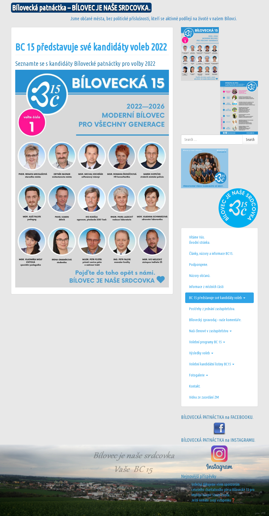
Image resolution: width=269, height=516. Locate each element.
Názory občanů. (199, 276)
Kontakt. (194, 386)
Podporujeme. (198, 264)
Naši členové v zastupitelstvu (210, 331)
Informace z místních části (206, 287)
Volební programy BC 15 (207, 342)
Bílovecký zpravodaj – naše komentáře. (215, 320)
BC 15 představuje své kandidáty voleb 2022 (91, 47)
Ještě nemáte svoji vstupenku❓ (213, 500)
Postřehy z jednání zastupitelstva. (212, 309)
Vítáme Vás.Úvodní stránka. (199, 240)
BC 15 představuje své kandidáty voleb (217, 298)
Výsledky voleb (201, 353)
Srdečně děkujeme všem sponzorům (216, 484)
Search (250, 139)
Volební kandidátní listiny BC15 (211, 364)
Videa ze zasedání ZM (204, 397)
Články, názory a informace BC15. (211, 253)
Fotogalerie (198, 375)
